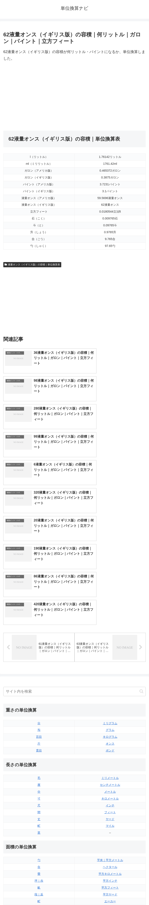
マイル (110, 687)
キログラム (110, 598)
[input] (74, 552)
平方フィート (110, 749)
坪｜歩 (39, 742)
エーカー (110, 762)
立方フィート (110, 810)
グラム (110, 591)
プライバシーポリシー (110, 891)
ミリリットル (39, 831)
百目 (39, 598)
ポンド (110, 612)
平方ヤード (110, 755)
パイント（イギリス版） (110, 817)
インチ (110, 666)
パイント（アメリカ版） (110, 824)
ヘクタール (110, 728)
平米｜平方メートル (110, 721)
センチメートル (110, 646)
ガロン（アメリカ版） (110, 838)
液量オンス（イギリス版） (110, 797)
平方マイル (110, 769)
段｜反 (39, 755)
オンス (110, 605)
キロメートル (110, 659)
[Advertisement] (39, 96)
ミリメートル (110, 639)
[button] (141, 552)
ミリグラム (110, 584)
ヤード (110, 680)
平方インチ (110, 742)
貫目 (39, 612)
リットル (39, 838)
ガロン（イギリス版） (110, 831)
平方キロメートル (110, 735)
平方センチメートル (39, 769)
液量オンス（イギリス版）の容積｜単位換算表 (32, 264)
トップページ (38, 891)
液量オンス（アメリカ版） (110, 803)
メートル (110, 653)
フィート (110, 673)
